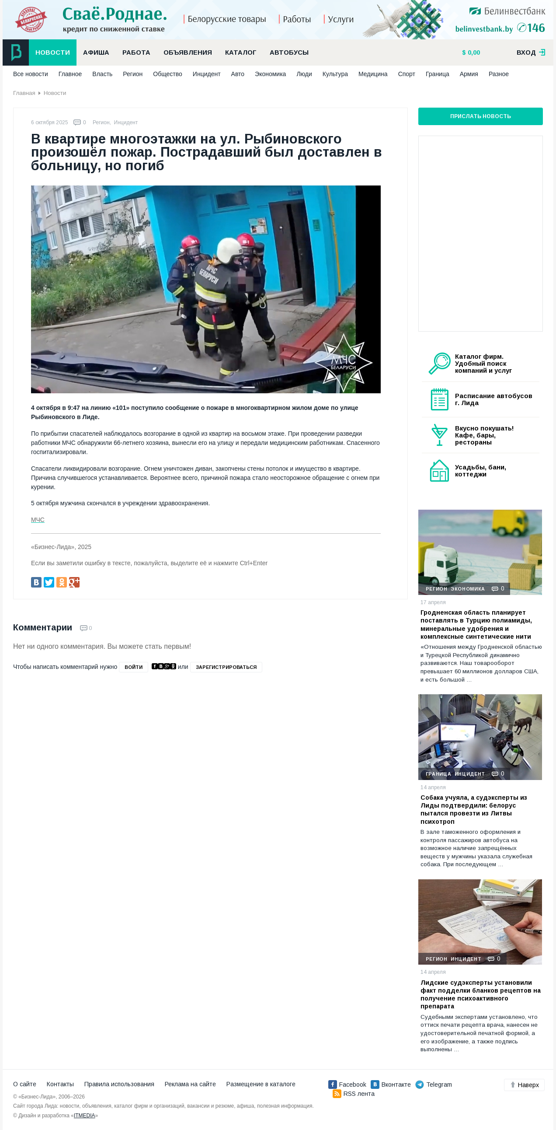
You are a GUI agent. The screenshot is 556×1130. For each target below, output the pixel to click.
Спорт (406, 73)
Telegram (433, 1084)
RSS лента (354, 1093)
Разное (499, 73)
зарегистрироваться (226, 667)
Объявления (187, 52)
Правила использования (119, 1084)
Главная (24, 93)
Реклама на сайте (190, 1084)
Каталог (241, 52)
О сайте (24, 1084)
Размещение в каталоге (260, 1084)
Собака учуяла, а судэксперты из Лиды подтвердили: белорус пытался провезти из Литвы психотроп (473, 809)
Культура (335, 73)
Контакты (60, 1084)
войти (133, 667)
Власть (102, 73)
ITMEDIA (84, 1116)
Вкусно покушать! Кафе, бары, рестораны (484, 435)
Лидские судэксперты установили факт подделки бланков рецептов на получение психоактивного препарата (480, 994)
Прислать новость (480, 116)
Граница (437, 73)
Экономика (270, 73)
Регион (132, 73)
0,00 (473, 52)
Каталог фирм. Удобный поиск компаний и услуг (483, 363)
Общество (167, 73)
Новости (52, 52)
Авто (238, 73)
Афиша (96, 52)
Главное (70, 73)
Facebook (347, 1084)
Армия (469, 73)
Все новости (30, 73)
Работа (136, 52)
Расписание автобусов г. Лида (493, 399)
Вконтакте (391, 1084)
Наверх (524, 1084)
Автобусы (289, 52)
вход (531, 52)
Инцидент (207, 73)
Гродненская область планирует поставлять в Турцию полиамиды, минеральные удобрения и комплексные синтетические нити (476, 624)
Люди (304, 73)
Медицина (373, 73)
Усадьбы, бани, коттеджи (480, 471)
